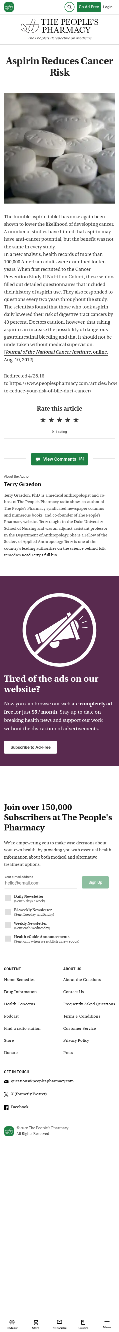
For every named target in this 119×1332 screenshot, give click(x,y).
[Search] (69, 7)
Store (9, 1041)
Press (68, 1053)
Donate (11, 1053)
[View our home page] (9, 7)
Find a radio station (22, 1029)
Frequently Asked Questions (89, 1004)
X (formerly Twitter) (25, 1095)
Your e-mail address (18, 877)
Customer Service (79, 1029)
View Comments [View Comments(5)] (59, 459)
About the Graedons (82, 980)
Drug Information (20, 992)
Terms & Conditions (81, 1017)
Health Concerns (19, 1004)
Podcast (11, 1017)
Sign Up (95, 882)
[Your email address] (40, 884)
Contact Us (73, 992)
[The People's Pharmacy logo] (59, 27)
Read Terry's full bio (39, 555)
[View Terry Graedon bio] (57, 485)
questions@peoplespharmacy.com (39, 1082)
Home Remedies (19, 980)
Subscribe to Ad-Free (30, 747)
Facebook (16, 1108)
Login (107, 7)
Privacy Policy (76, 1041)
